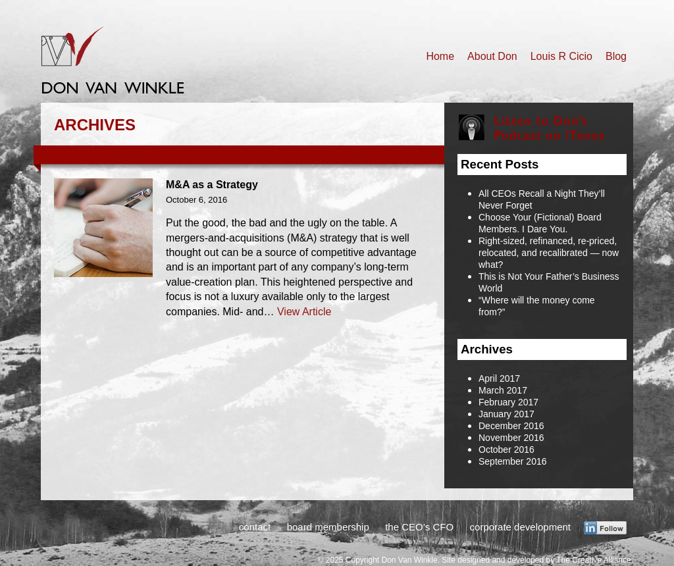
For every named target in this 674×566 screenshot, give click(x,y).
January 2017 (506, 414)
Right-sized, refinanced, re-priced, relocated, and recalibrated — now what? (549, 253)
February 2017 (508, 402)
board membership (328, 526)
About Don (492, 56)
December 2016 (511, 426)
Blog (616, 56)
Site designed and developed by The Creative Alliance (536, 560)
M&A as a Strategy (212, 184)
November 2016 (511, 437)
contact (255, 526)
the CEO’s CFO (419, 526)
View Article (304, 311)
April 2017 (499, 378)
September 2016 (513, 461)
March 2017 (503, 390)
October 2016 (506, 449)
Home (440, 56)
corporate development (520, 526)
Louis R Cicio (561, 56)
